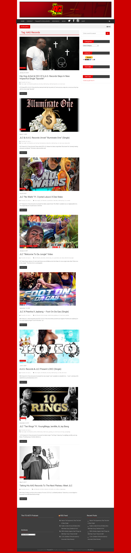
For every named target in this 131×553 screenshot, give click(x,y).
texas (64, 489)
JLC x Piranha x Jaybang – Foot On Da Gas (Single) (44, 311)
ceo (37, 84)
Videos (35, 246)
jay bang (50, 431)
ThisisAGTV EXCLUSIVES (42, 21)
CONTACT (30, 21)
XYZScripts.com (73, 552)
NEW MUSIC (55, 21)
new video (62, 258)
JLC (59, 84)
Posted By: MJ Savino (26, 82)
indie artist (48, 143)
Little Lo (57, 489)
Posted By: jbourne (25, 489)
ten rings (62, 431)
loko (60, 372)
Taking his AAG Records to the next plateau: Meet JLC (46, 485)
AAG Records (30, 84)
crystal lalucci (50, 200)
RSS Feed (64, 516)
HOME (22, 21)
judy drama (56, 258)
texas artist (67, 143)
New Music (22, 67)
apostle (35, 84)
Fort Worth (51, 489)
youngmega (67, 431)
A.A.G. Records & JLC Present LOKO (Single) (40, 369)
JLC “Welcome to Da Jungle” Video (36, 254)
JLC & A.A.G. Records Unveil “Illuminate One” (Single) (45, 137)
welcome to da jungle (68, 258)
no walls (68, 200)
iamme (34, 431)
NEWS (64, 21)
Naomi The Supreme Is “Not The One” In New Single (44, 26)
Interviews (22, 246)
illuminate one (42, 143)
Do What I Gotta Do (44, 489)
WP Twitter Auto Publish (59, 552)
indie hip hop (46, 84)
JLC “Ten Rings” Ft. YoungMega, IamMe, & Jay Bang (44, 426)
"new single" (23, 84)
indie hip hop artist (53, 84)
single (61, 489)
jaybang (56, 315)
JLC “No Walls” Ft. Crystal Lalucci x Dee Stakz (41, 197)
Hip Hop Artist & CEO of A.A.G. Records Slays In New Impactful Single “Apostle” (45, 77)
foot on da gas (44, 315)
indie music (45, 431)
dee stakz (56, 200)
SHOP (83, 21)
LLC (58, 372)
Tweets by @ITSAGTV (88, 80)
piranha (67, 315)
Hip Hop (41, 84)
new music (62, 84)
